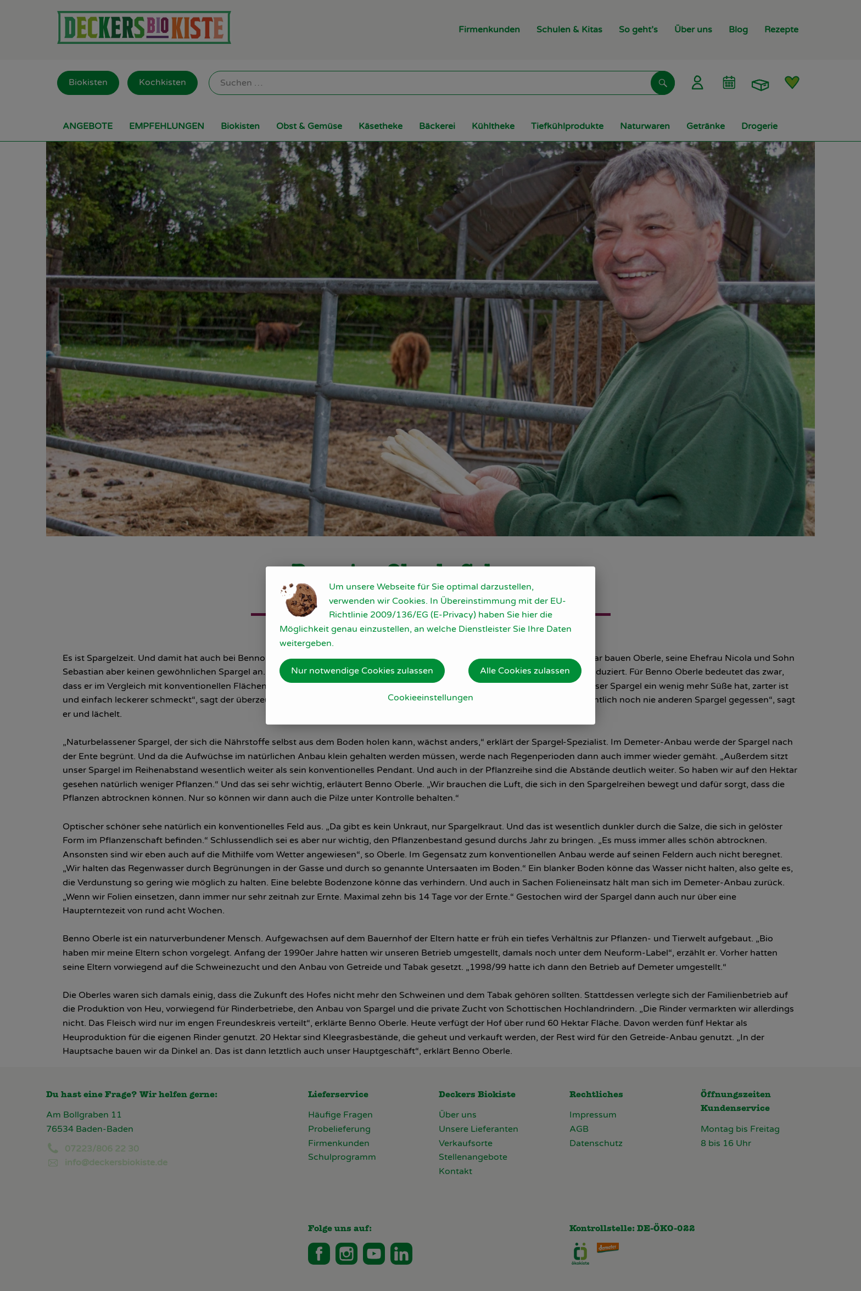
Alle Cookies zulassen (525, 670)
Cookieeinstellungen (430, 697)
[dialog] (430, 645)
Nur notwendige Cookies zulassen (362, 670)
